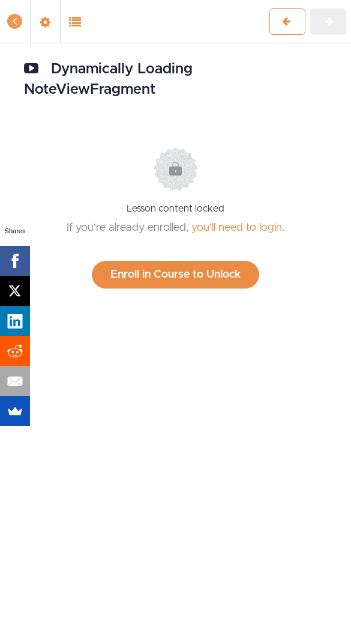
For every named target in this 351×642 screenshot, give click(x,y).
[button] (15, 21)
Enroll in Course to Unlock (175, 274)
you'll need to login (236, 227)
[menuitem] (45, 21)
